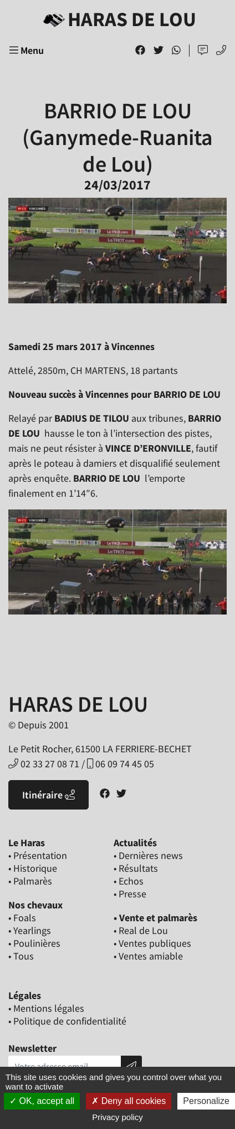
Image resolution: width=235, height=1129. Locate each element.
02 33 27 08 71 (43, 763)
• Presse (130, 893)
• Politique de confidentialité (67, 1021)
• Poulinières (34, 943)
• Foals (22, 917)
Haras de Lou (117, 19)
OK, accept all (41, 1101)
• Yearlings (29, 930)
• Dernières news (148, 855)
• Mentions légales (46, 1008)
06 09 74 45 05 (120, 763)
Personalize (206, 1101)
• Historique (32, 868)
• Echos (129, 881)
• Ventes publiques (152, 943)
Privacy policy (117, 1117)
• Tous (21, 956)
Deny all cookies (128, 1101)
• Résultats (136, 868)
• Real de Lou (141, 930)
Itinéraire (48, 794)
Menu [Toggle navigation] (26, 50)
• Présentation (37, 855)
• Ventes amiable (148, 956)
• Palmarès (30, 881)
